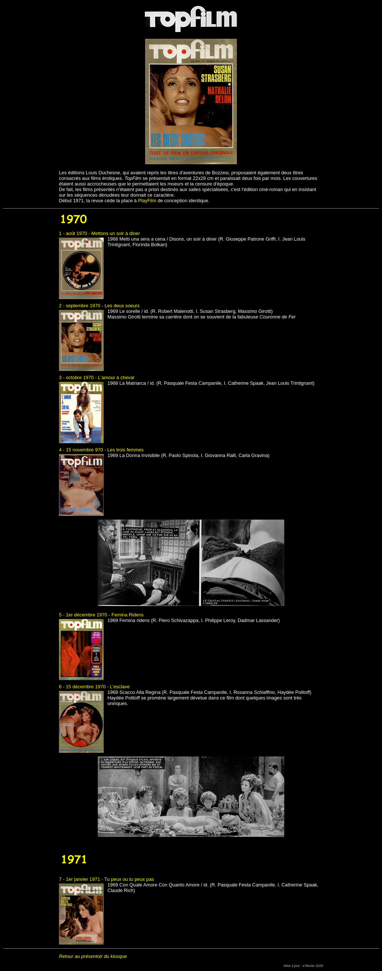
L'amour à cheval (116, 377)
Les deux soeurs (122, 305)
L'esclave (120, 686)
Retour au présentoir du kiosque (93, 956)
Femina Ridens (128, 615)
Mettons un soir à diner (115, 233)
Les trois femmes (125, 450)
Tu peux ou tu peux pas (129, 879)
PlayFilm (147, 200)
